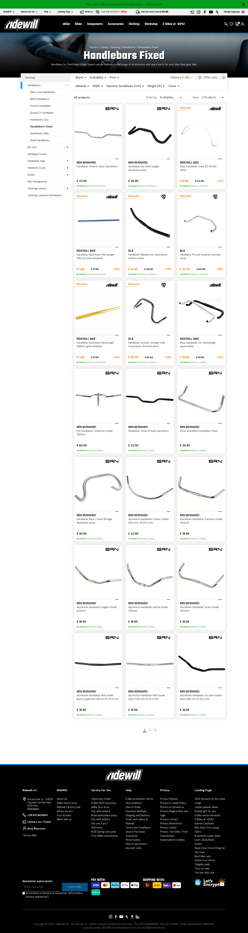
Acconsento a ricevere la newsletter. (54, 895)
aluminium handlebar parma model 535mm (148, 609)
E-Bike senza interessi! (207, 815)
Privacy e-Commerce (172, 807)
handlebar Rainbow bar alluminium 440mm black (147, 256)
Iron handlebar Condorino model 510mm (95, 432)
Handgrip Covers (37, 154)
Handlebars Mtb (39, 133)
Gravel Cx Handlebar (42, 113)
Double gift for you (205, 811)
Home (93, 47)
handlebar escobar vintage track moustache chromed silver (146, 344)
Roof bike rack (203, 856)
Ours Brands (64, 815)
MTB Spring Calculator (103, 831)
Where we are (65, 811)
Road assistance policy (104, 815)
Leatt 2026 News (204, 840)
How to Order (133, 807)
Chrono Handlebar (40, 106)
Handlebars (129, 47)
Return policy (133, 840)
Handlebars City (39, 119)
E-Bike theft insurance (103, 803)
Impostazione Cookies (172, 840)
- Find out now (153, 4)
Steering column (37, 188)
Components (95, 24)
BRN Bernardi (86, 162)
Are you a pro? (99, 823)
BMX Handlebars (39, 99)
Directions (33, 808)
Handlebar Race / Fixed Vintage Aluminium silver (94, 521)
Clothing (134, 24)
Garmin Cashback (204, 823)
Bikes (78, 24)
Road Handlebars (40, 140)
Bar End (32, 147)
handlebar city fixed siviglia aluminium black (143, 168)
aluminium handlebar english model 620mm (97, 609)
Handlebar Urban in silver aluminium (97, 166)
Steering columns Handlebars (45, 195)
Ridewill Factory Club (68, 807)
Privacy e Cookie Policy (173, 803)
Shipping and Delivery (138, 815)
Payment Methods (136, 811)
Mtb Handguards (37, 181)
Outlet (198, 844)
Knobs (31, 174)
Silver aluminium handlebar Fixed (198, 431)
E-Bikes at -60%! (174, 24)
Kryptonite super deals (208, 836)
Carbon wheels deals (206, 807)
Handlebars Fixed (148, 47)
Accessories (116, 24)
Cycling (103, 47)
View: (195, 97)
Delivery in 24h (180, 77)
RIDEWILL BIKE (189, 162)
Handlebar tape (36, 161)
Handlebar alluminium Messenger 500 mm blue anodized (96, 256)
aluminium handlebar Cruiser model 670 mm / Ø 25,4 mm (148, 521)
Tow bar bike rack (204, 872)
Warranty (96, 827)
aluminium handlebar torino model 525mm (199, 609)
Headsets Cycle (36, 168)
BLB (130, 251)
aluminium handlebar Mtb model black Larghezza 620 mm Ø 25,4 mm (98, 697)
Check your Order (101, 799)
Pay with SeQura (100, 811)
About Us (62, 799)
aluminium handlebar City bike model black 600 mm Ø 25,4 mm (201, 697)
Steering (115, 47)
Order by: (151, 97)
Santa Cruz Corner (205, 860)
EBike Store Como (67, 803)
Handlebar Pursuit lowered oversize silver (200, 256)
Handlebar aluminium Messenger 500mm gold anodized (95, 344)
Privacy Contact (169, 819)
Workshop (151, 24)
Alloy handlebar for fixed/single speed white (198, 344)
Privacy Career (168, 827)
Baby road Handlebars (43, 92)
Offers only (210, 77)
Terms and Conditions (138, 827)
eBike (66, 24)
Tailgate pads (202, 864)
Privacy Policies (169, 799)
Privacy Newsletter (171, 823)
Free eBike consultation (104, 836)
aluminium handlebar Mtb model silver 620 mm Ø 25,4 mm (146, 697)
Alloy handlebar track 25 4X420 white (198, 168)
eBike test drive (100, 807)
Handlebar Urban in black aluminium (148, 431)
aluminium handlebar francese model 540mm (201, 521)
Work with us (64, 819)
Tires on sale (202, 868)
